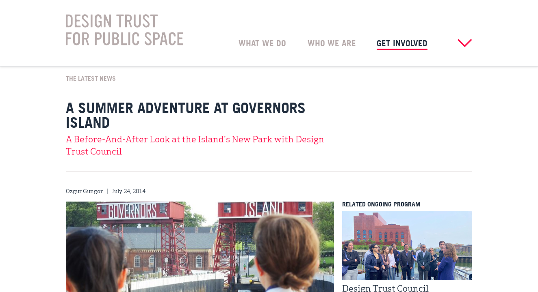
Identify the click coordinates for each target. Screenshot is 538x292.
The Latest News (91, 78)
